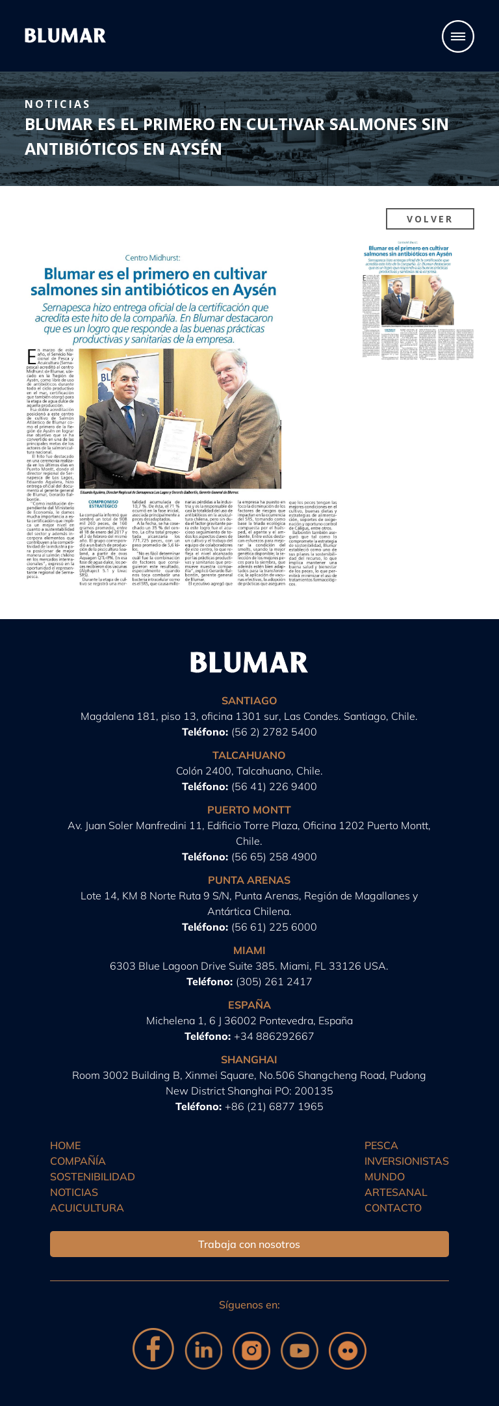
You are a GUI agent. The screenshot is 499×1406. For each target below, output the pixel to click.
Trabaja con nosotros (249, 1244)
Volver (430, 219)
